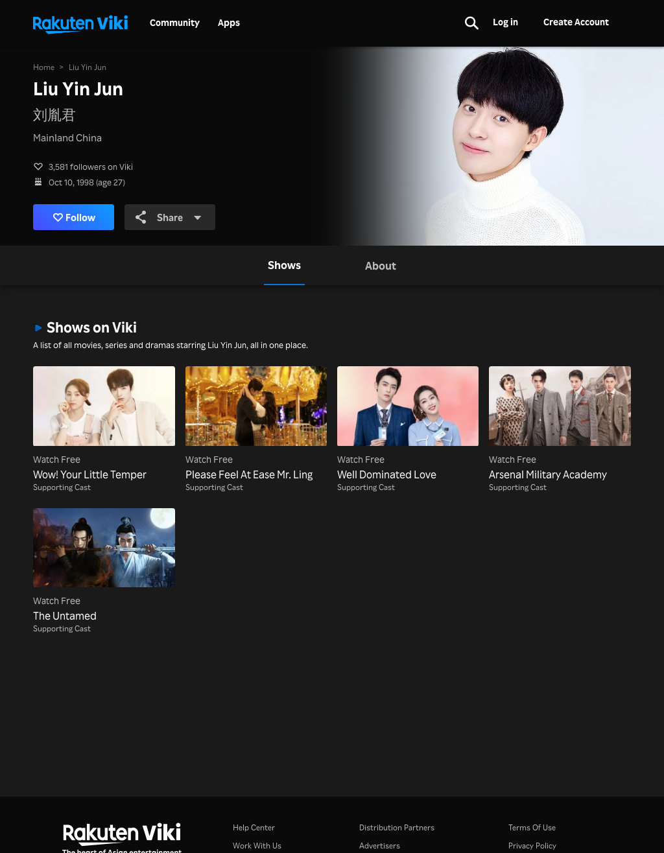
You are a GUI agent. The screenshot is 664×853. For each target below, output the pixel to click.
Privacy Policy (532, 845)
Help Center (254, 827)
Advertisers (379, 845)
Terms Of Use (532, 827)
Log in (505, 21)
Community (175, 23)
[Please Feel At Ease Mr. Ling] (256, 424)
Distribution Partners (396, 827)
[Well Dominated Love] (408, 424)
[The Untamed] (103, 566)
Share (169, 217)
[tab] (284, 265)
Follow (74, 217)
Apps (229, 23)
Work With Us (257, 845)
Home (43, 67)
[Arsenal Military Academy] (559, 424)
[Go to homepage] (80, 23)
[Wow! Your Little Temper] (103, 424)
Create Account (576, 21)
